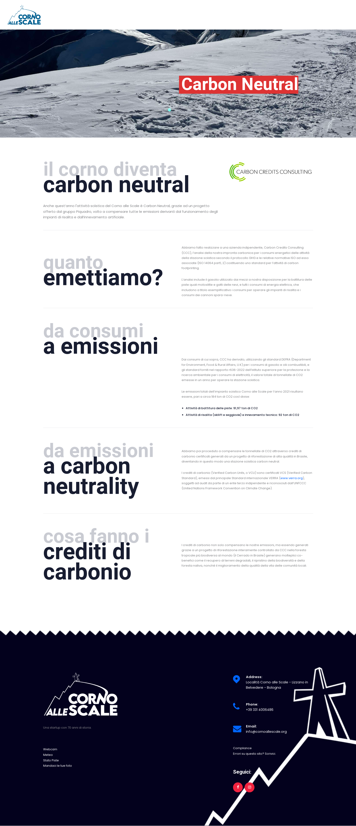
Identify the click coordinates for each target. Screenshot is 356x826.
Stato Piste (51, 760)
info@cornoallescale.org (266, 731)
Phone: (252, 704)
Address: (254, 676)
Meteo (48, 755)
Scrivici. (270, 753)
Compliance (242, 748)
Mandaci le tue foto (57, 765)
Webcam (50, 749)
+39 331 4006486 (260, 709)
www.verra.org (291, 478)
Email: (251, 726)
